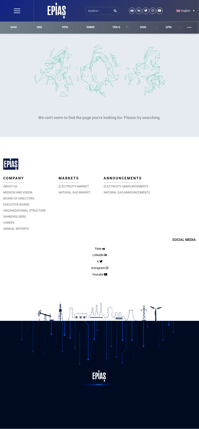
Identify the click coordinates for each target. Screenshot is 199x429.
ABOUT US (10, 186)
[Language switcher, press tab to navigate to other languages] (185, 10)
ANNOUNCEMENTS (123, 178)
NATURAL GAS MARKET (75, 192)
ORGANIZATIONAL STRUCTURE (24, 210)
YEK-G (116, 27)
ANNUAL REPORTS (16, 228)
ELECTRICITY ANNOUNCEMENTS (126, 186)
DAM (14, 27)
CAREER (8, 222)
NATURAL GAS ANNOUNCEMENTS (127, 192)
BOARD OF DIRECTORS (18, 198)
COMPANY (13, 178)
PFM (65, 27)
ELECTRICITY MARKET (74, 186)
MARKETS (69, 178)
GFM (168, 27)
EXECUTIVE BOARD (16, 204)
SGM (143, 27)
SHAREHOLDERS (14, 216)
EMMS (91, 27)
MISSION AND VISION (17, 192)
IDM (39, 27)
